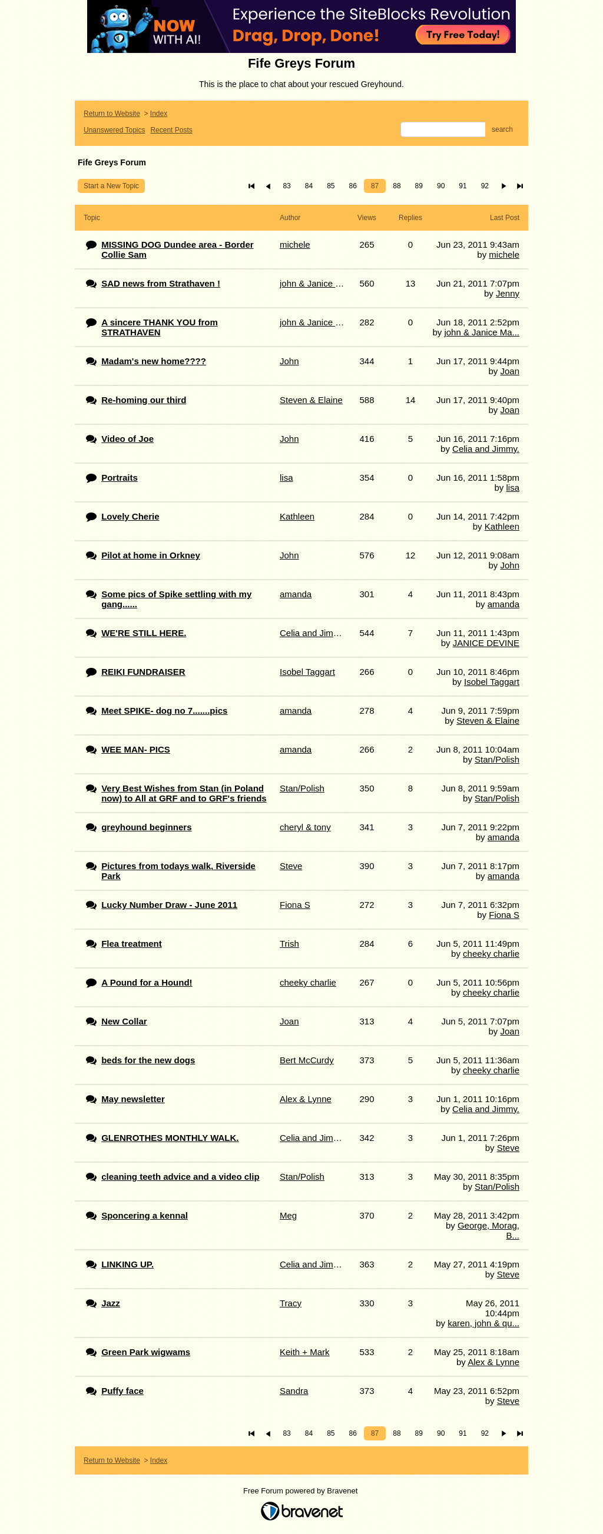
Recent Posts (171, 130)
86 (353, 186)
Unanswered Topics (114, 130)
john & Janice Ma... (481, 332)
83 (286, 186)
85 (330, 186)
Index (158, 113)
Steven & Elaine (487, 721)
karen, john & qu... (483, 1323)
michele (504, 254)
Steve (508, 1148)
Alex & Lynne (493, 1362)
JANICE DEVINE (486, 643)
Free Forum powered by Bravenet (301, 1490)
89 (419, 186)
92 (485, 186)
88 (396, 186)
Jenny (507, 293)
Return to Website (112, 113)
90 (441, 186)
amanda (503, 604)
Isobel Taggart (491, 682)
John (509, 565)
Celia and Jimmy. (485, 449)
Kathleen (502, 526)
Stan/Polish (497, 759)
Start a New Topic (111, 186)
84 (309, 186)
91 (462, 186)
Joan (509, 371)
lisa (512, 488)
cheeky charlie (491, 954)
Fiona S (504, 915)
